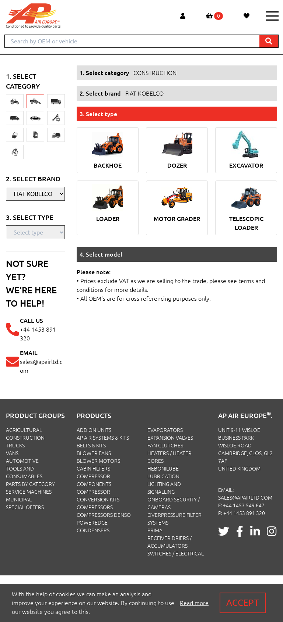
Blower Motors (98, 461)
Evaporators (165, 430)
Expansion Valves (170, 438)
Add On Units (94, 430)
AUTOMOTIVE (22, 461)
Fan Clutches (165, 445)
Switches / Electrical (175, 554)
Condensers (93, 530)
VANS (12, 453)
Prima (155, 530)
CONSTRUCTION (25, 438)
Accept (242, 603)
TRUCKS (15, 445)
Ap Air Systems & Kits (103, 438)
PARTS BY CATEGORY (30, 484)
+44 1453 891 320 (244, 513)
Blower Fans (94, 453)
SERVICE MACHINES (29, 492)
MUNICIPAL (19, 500)
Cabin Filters (93, 469)
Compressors (95, 507)
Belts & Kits (91, 445)
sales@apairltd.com (245, 498)
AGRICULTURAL (24, 430)
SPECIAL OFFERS (25, 507)
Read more (194, 603)
